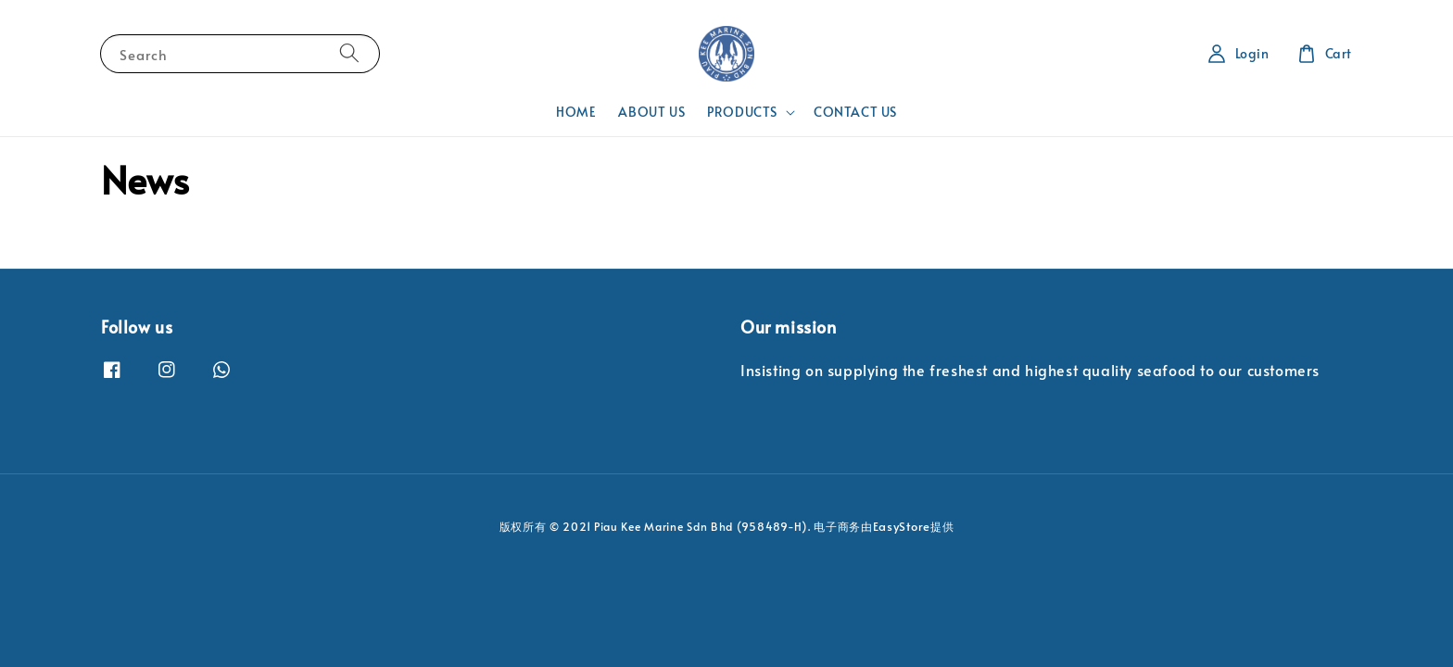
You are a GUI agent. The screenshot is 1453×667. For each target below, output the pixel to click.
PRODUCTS (742, 112)
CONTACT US (855, 111)
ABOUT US (651, 111)
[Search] (349, 53)
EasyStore (901, 526)
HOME (576, 111)
